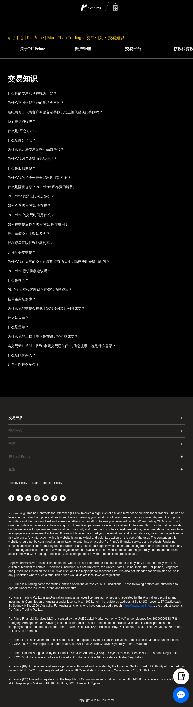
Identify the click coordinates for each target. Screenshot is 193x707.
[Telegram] (63, 498)
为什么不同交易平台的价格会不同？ (36, 103)
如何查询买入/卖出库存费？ (29, 205)
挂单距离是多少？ (22, 299)
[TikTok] (54, 498)
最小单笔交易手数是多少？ (29, 234)
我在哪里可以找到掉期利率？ (30, 243)
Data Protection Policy (47, 483)
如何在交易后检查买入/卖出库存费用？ (38, 224)
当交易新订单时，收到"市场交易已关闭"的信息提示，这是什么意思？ (62, 346)
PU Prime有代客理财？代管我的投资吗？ (40, 290)
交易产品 (15, 418)
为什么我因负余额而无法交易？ (32, 159)
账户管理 (83, 49)
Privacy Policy (17, 483)
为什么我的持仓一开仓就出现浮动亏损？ (39, 178)
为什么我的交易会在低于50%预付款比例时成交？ (46, 308)
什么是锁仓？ (18, 280)
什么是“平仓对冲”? (22, 131)
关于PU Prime (32, 49)
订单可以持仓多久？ (23, 364)
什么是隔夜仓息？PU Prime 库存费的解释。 (42, 187)
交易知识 (116, 38)
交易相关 (95, 38)
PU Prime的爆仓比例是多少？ (31, 196)
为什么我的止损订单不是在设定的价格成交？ (43, 336)
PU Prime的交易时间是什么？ (31, 215)
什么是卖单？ (18, 327)
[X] (20, 498)
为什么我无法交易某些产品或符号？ (36, 149)
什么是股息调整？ (22, 168)
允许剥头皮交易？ (22, 252)
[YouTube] (45, 498)
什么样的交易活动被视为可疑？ (32, 93)
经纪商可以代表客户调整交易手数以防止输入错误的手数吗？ (55, 112)
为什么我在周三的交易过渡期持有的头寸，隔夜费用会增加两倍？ (59, 262)
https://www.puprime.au (138, 605)
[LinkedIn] (28, 498)
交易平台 (133, 49)
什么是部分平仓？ (22, 140)
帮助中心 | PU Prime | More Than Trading (44, 38)
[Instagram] (37, 498)
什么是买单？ (18, 318)
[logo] (99, 7)
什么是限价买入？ (22, 355)
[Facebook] (11, 498)
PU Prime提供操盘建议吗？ (29, 271)
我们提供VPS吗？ (22, 121)
